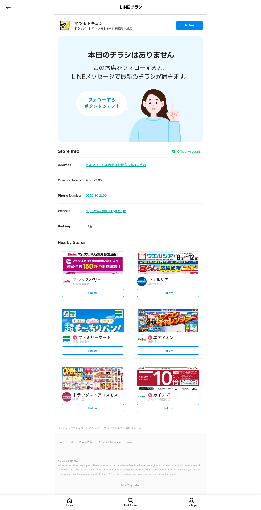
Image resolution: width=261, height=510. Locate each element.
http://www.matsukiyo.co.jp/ (106, 211)
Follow (189, 26)
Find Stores (130, 505)
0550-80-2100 (96, 195)
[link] (65, 25)
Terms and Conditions (110, 442)
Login (129, 442)
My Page (191, 505)
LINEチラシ (131, 7)
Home (69, 505)
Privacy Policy (86, 442)
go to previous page (8, 7)
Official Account (188, 151)
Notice (61, 442)
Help (72, 442)
